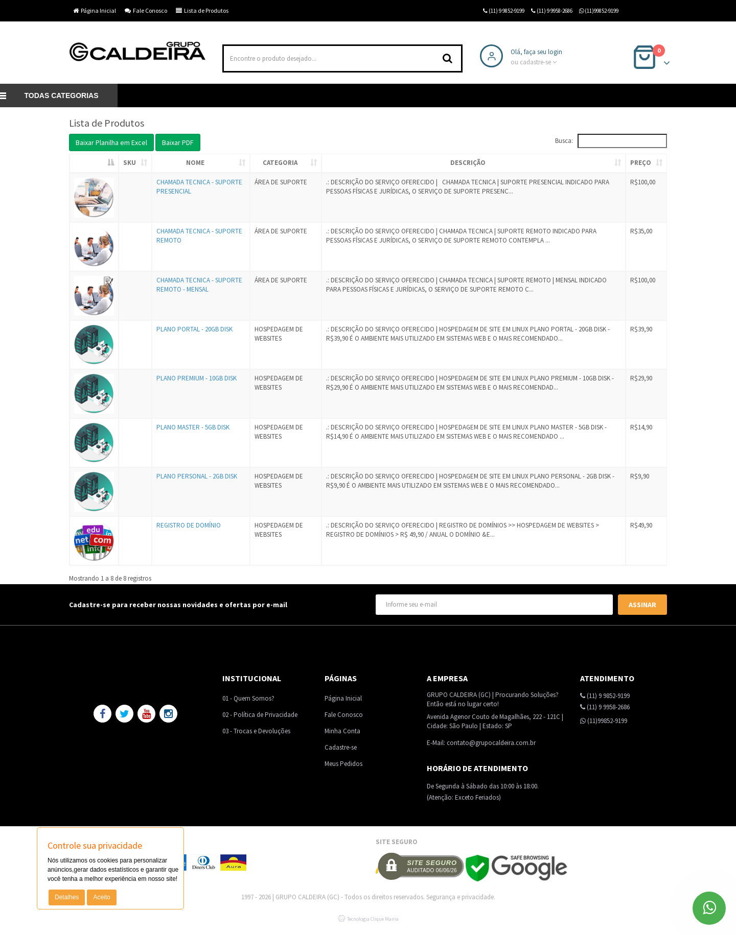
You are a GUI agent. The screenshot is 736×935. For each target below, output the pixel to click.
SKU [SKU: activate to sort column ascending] (129, 162)
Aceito (101, 897)
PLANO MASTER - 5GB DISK (192, 427)
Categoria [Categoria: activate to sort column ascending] (280, 162)
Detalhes (67, 897)
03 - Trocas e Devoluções (256, 731)
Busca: (611, 141)
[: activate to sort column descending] (94, 163)
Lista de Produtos (202, 10)
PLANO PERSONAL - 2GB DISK (196, 476)
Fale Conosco (146, 10)
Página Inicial (94, 10)
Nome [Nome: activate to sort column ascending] (195, 162)
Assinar (642, 604)
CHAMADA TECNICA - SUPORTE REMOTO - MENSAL (199, 285)
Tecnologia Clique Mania (373, 919)
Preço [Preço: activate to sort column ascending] (640, 162)
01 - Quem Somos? (248, 698)
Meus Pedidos (343, 763)
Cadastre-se (341, 747)
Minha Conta (342, 731)
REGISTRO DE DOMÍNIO (188, 525)
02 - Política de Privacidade (259, 714)
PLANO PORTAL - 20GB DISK (194, 329)
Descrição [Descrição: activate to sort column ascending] (468, 162)
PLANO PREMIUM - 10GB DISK (196, 378)
